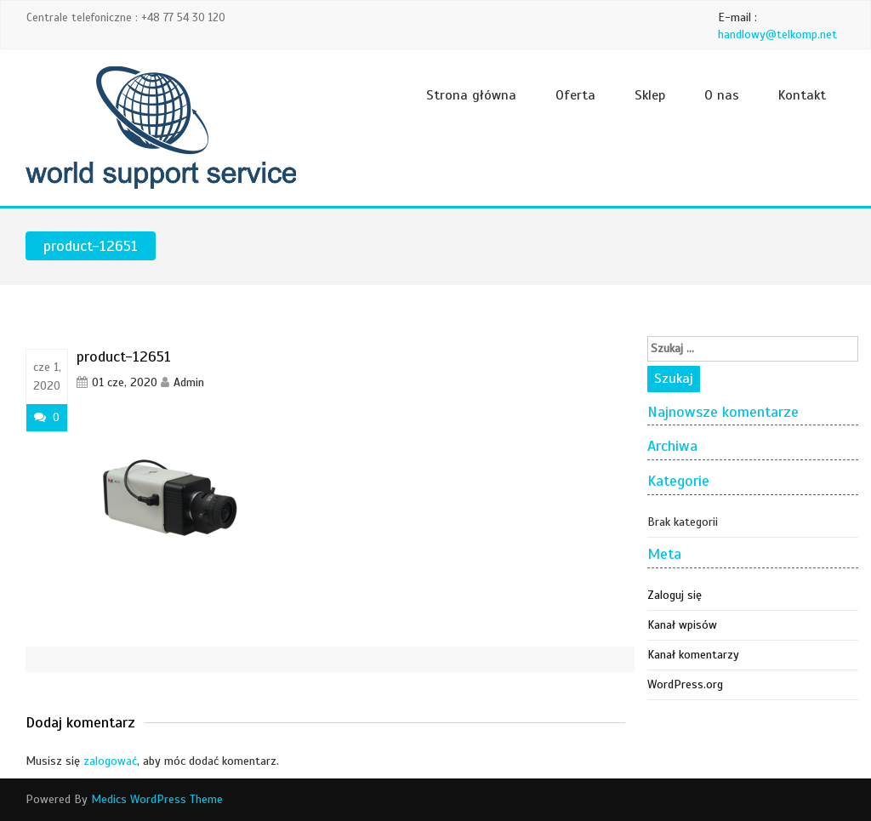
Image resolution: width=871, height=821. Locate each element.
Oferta (575, 95)
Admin (189, 382)
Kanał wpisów (682, 625)
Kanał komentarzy (693, 654)
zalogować (110, 761)
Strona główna (471, 95)
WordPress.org (685, 684)
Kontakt (802, 95)
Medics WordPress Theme (157, 799)
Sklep (650, 95)
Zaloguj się (674, 595)
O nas (721, 95)
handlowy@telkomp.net (777, 34)
